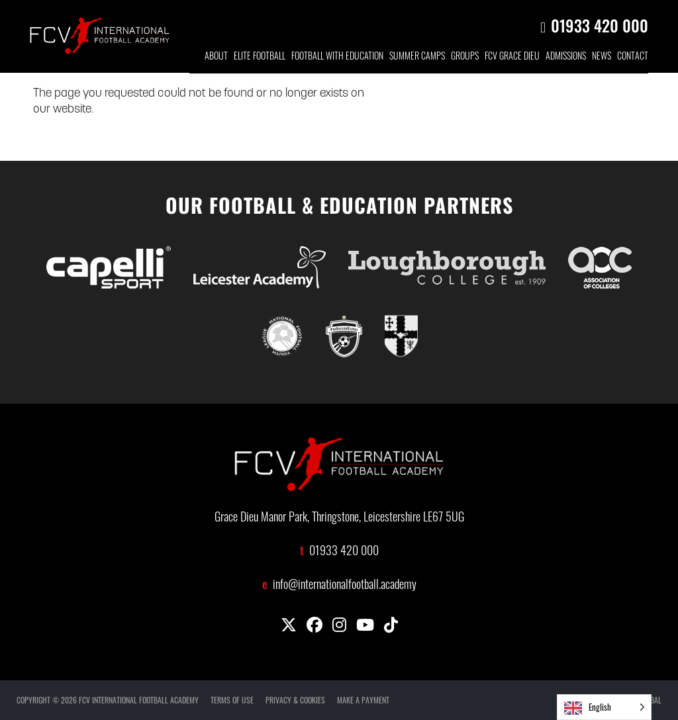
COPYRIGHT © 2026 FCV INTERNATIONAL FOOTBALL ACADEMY (108, 699)
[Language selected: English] (604, 707)
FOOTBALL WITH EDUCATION (337, 57)
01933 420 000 (599, 25)
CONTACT (632, 57)
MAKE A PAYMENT (363, 699)
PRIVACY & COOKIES (295, 699)
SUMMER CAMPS (417, 57)
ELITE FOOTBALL (259, 57)
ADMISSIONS (566, 57)
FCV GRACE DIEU (512, 57)
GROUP (465, 57)
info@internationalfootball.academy (344, 586)
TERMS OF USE (232, 699)
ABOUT (216, 57)
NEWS (601, 57)
